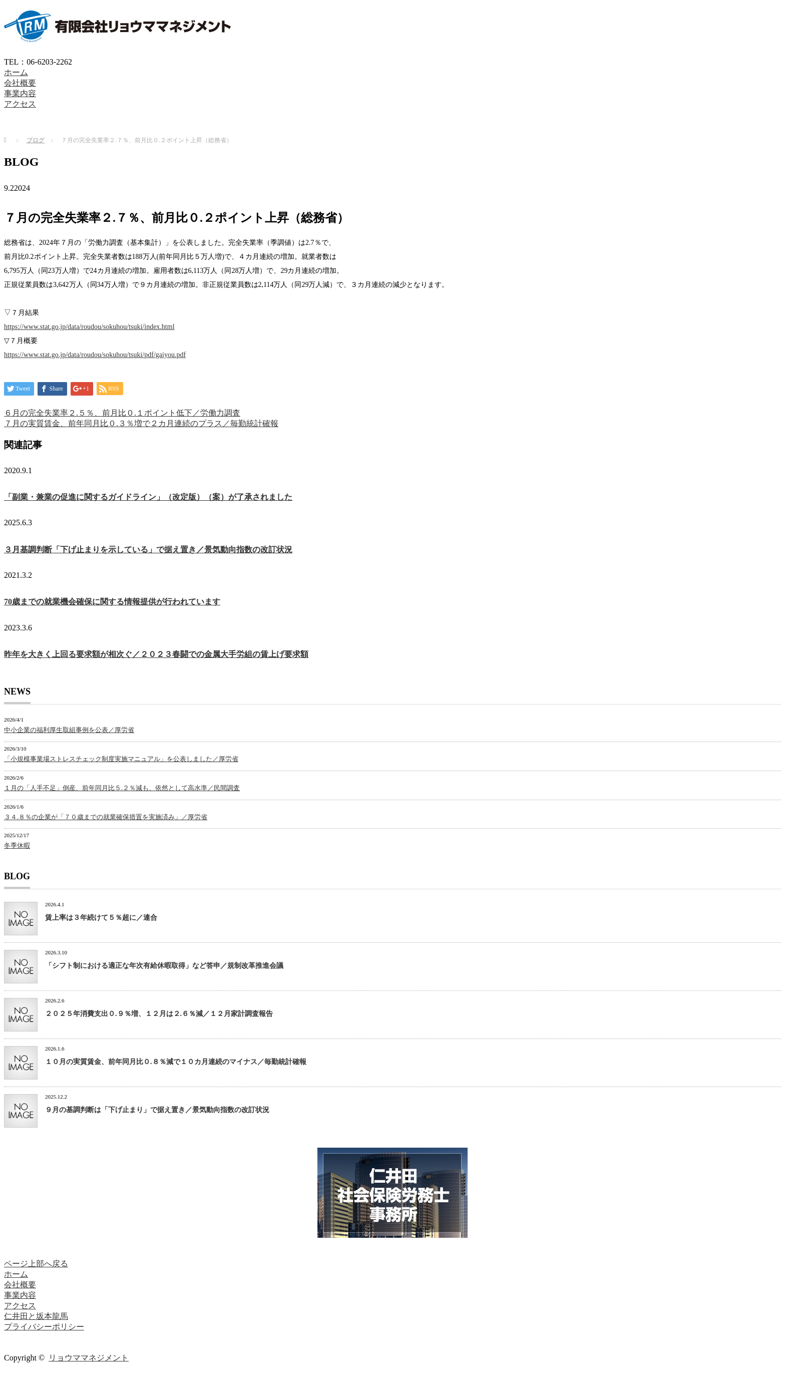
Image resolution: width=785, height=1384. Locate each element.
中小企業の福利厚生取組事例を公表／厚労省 (69, 730)
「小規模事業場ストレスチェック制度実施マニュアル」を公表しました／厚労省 (121, 759)
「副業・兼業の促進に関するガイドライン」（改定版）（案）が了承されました (148, 497)
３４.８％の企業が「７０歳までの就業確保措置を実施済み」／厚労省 (105, 817)
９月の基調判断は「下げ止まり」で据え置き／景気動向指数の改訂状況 (157, 1110)
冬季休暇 (17, 845)
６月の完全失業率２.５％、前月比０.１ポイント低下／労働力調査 (122, 413)
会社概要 (20, 83)
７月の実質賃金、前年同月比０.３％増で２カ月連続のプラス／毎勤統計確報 (141, 423)
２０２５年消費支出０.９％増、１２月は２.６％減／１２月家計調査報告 (159, 1013)
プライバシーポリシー (44, 1326)
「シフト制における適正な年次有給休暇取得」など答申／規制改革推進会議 (164, 965)
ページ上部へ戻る (36, 1263)
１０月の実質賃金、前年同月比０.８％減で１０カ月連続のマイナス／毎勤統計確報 (175, 1062)
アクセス (20, 104)
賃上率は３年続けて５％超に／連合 (101, 917)
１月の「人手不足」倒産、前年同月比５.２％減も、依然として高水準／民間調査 (122, 788)
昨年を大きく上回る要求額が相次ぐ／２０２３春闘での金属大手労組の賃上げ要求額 (156, 654)
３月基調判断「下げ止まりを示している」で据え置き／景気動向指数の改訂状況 (148, 549)
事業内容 (20, 93)
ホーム (16, 72)
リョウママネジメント (89, 1357)
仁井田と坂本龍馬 (36, 1316)
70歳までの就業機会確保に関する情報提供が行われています (112, 601)
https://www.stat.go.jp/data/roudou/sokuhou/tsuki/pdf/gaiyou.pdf (95, 355)
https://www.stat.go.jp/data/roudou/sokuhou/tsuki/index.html (89, 326)
